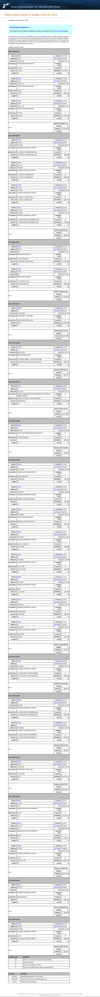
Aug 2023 (64, 140)
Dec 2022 (64, 308)
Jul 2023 (64, 464)
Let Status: (57, 58)
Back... (10, 127)
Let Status (12, 974)
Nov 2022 (64, 56)
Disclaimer (59, 994)
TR (15, 962)
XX (15, 960)
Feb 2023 (64, 425)
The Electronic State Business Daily (18, 36)
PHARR (19, 56)
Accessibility (79, 994)
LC (65, 316)
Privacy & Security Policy (69, 994)
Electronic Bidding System (43, 36)
